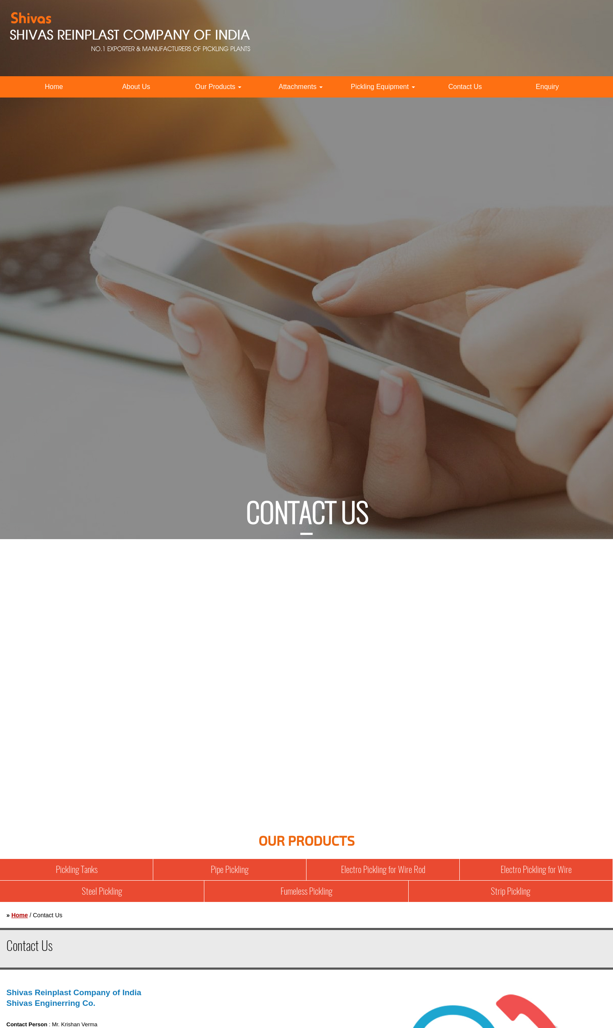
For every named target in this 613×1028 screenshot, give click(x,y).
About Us (136, 86)
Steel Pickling (102, 891)
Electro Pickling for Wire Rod (383, 869)
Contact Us (465, 86)
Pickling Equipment (383, 86)
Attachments (300, 86)
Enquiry (547, 86)
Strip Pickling (510, 891)
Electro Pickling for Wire (536, 869)
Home (54, 86)
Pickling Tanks (76, 869)
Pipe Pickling (230, 869)
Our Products (218, 86)
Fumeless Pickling (306, 891)
